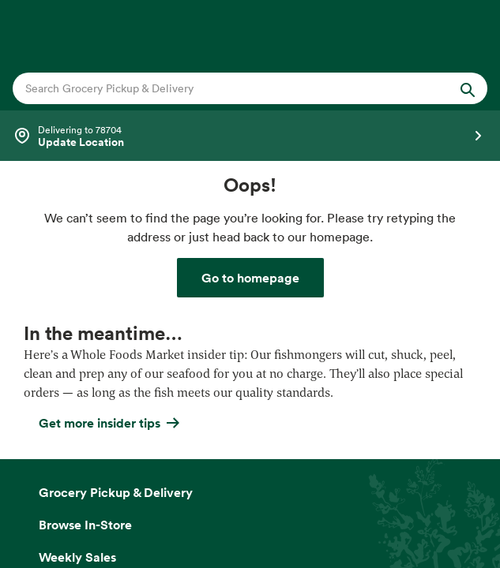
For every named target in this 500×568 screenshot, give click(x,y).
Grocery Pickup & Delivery (116, 492)
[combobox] (227, 88)
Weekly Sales (77, 557)
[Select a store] (250, 136)
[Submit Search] (468, 88)
